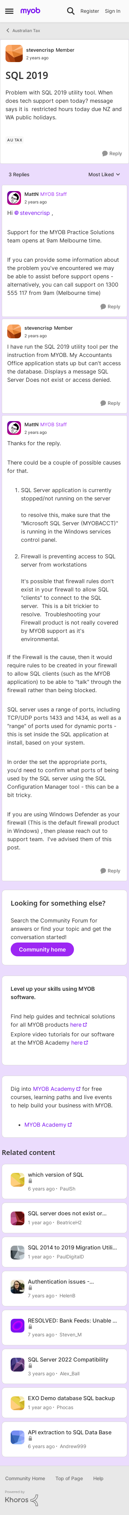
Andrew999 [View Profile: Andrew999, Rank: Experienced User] (73, 1446)
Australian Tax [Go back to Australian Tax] (22, 30)
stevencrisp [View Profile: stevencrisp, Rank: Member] (40, 50)
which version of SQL (56, 1174)
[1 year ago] (40, 1222)
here (76, 1024)
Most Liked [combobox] (104, 174)
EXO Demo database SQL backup (71, 1398)
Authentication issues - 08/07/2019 (58, 1281)
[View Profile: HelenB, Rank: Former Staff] (17, 1287)
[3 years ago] (41, 1373)
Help (98, 1478)
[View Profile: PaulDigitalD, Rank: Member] (17, 1252)
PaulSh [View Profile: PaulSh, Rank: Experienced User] (67, 1188)
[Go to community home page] (30, 11)
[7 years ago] (41, 1295)
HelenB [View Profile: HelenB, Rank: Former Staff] (67, 1295)
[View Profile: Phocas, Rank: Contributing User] (17, 1403)
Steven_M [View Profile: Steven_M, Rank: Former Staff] (71, 1334)
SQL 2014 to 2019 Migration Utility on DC (73, 1247)
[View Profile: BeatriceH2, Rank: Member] (17, 1218)
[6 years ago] (41, 1188)
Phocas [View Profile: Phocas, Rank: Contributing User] (65, 1407)
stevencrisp (35, 212)
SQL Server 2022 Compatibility (68, 1359)
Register (89, 11)
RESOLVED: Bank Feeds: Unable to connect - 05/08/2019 (73, 1320)
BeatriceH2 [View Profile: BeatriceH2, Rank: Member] (69, 1222)
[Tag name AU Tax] (15, 140)
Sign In (112, 11)
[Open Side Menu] (9, 11)
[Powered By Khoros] (64, 1498)
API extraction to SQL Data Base (69, 1432)
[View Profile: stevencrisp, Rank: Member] (14, 53)
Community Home (25, 1478)
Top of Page (69, 1478)
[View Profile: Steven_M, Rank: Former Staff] (17, 1326)
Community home (42, 949)
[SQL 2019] (45, 202)
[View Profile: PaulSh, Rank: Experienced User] (17, 1180)
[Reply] (112, 153)
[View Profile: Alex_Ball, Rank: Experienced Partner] (17, 1365)
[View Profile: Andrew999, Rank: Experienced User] (17, 1437)
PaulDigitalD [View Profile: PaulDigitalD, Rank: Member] (70, 1256)
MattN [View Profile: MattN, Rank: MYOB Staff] (31, 194)
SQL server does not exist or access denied (65, 1213)
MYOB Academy (54, 1088)
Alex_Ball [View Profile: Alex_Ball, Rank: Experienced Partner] (69, 1373)
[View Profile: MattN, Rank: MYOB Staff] (14, 198)
